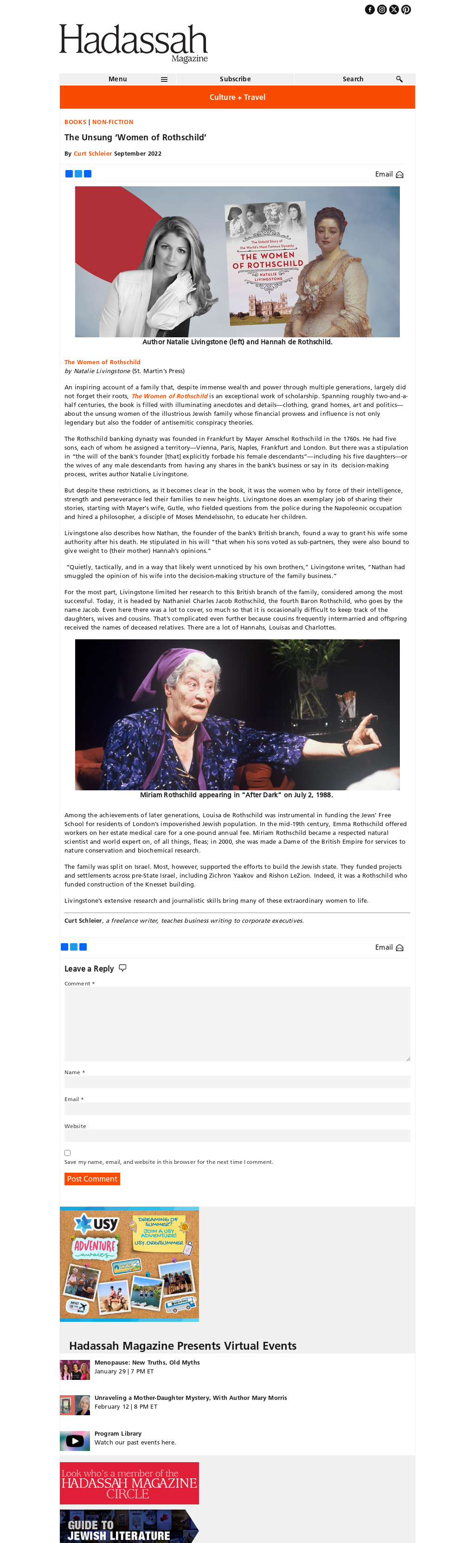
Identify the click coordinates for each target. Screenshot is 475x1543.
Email (389, 174)
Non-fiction (112, 121)
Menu (118, 79)
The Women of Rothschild (169, 396)
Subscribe (235, 79)
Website (75, 1126)
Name (74, 1072)
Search (353, 79)
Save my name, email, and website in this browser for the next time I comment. (168, 1161)
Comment (79, 983)
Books (75, 121)
